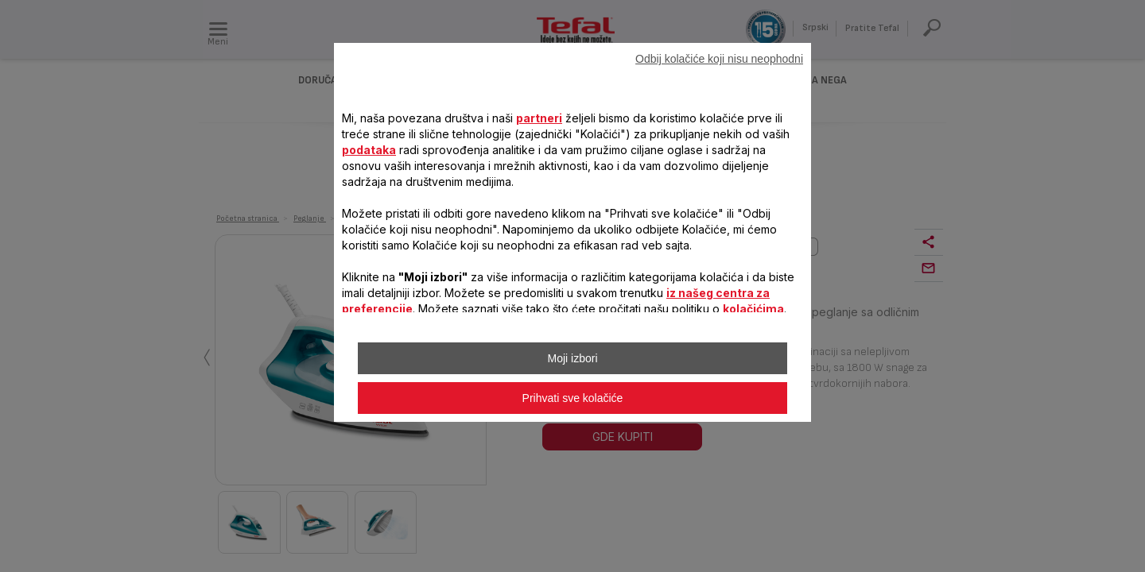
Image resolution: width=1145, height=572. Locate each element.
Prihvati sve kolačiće (572, 398)
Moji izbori (572, 358)
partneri (539, 118)
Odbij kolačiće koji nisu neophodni (719, 58)
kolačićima (753, 308)
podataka (369, 150)
